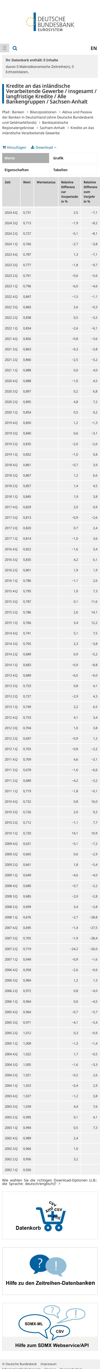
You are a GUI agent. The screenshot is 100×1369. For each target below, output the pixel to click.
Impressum (49, 1364)
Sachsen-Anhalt (52, 127)
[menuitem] (4, 48)
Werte (10, 158)
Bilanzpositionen (43, 112)
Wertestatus (46, 182)
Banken (18, 112)
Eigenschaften (17, 169)
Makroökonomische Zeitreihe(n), (44, 66)
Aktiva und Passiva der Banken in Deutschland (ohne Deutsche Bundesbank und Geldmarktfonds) (47, 117)
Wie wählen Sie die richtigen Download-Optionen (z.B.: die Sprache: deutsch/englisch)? (49, 1181)
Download (44, 147)
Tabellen (60, 169)
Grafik (58, 158)
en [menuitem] (94, 48)
